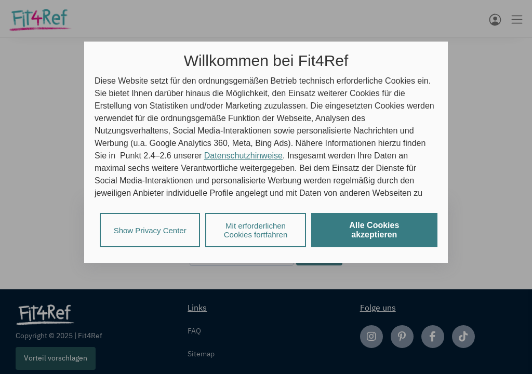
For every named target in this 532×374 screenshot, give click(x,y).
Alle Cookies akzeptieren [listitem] (374, 230)
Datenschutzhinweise (243, 155)
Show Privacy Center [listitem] (150, 230)
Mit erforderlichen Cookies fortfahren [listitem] (256, 230)
